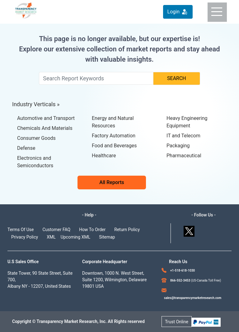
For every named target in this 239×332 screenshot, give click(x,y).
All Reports (111, 182)
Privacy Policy (24, 237)
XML (51, 237)
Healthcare (104, 156)
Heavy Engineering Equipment (187, 122)
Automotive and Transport (46, 118)
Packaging (178, 146)
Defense (26, 148)
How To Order (92, 229)
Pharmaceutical (183, 156)
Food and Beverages (114, 146)
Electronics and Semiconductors (35, 161)
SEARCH (176, 78)
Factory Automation (113, 136)
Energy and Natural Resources (113, 122)
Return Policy (127, 229)
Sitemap (107, 237)
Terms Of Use (20, 229)
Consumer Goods (36, 138)
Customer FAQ (57, 229)
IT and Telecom (183, 136)
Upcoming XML (76, 237)
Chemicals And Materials (45, 128)
